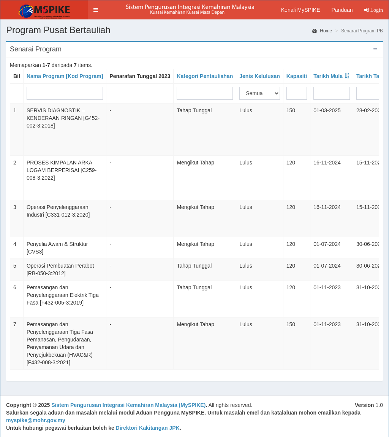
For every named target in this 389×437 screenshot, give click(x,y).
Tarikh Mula (328, 76)
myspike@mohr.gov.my (35, 420)
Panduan (342, 10)
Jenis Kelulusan (259, 76)
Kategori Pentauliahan (205, 76)
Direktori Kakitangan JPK (148, 428)
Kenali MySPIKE (300, 10)
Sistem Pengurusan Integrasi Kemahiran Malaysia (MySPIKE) (128, 405)
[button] (96, 9)
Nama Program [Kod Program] (65, 76)
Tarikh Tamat (372, 76)
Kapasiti (296, 76)
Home (322, 30)
